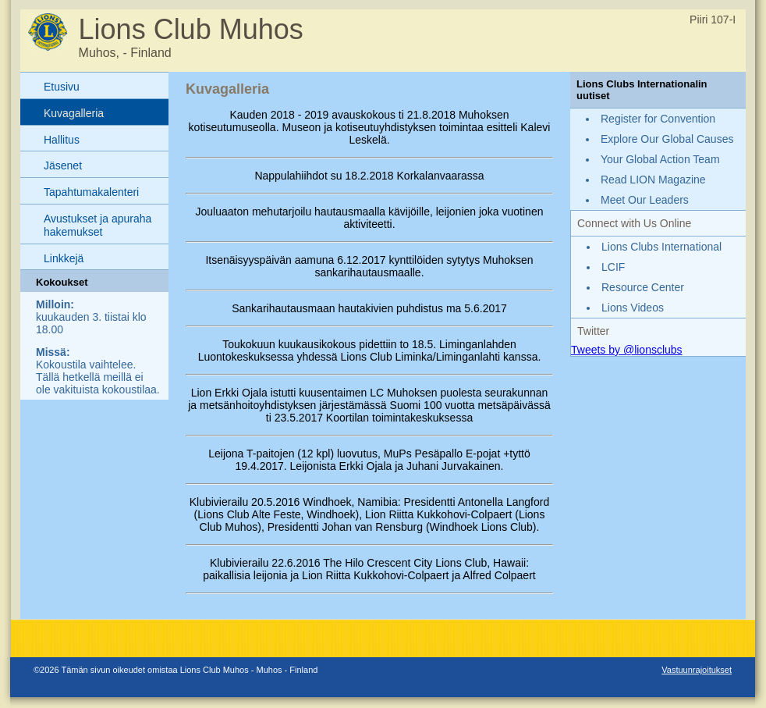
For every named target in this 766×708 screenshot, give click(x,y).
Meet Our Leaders (645, 200)
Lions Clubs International (661, 246)
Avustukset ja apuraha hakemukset (97, 225)
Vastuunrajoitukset (696, 669)
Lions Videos (632, 307)
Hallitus (62, 139)
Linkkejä (63, 258)
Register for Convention (658, 118)
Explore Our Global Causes (667, 139)
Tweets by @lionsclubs (627, 349)
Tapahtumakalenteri (91, 192)
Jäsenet (63, 165)
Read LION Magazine (653, 179)
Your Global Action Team (660, 159)
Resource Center (642, 287)
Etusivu (62, 86)
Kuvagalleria (74, 113)
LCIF (613, 267)
